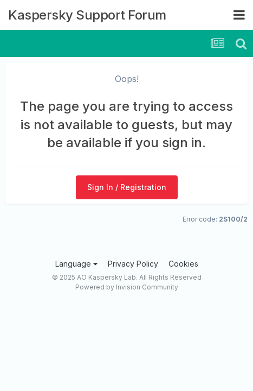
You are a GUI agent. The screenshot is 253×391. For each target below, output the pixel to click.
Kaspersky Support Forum (87, 15)
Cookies (183, 263)
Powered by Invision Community (126, 287)
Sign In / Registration (126, 187)
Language (76, 263)
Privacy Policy (133, 263)
